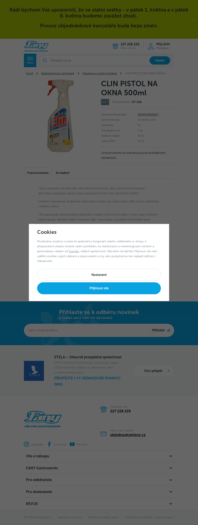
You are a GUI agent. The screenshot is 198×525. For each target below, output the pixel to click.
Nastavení (99, 275)
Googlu (74, 251)
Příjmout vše (99, 288)
